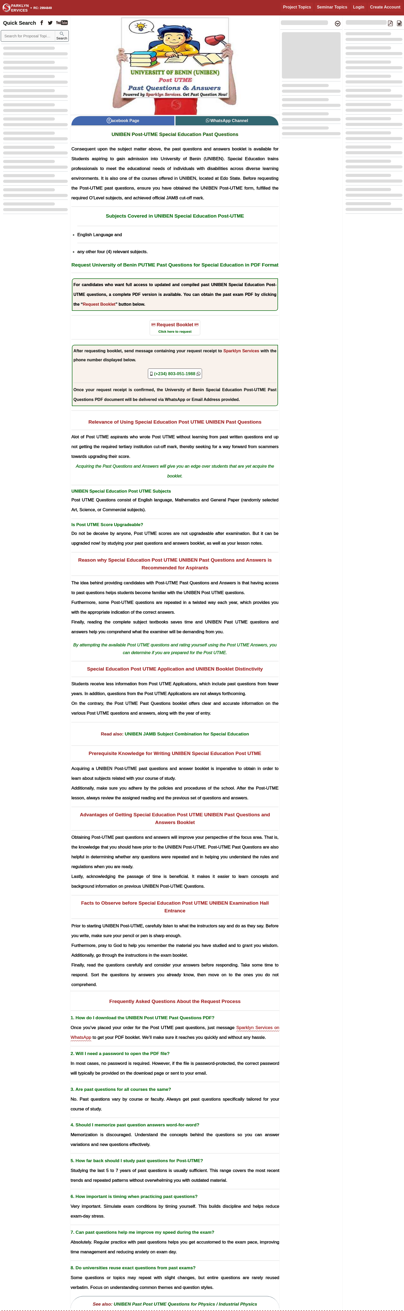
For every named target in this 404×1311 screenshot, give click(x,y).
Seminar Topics (332, 7)
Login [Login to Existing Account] (358, 7)
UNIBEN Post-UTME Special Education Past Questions (175, 134)
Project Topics (297, 7)
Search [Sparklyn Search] (61, 36)
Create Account (385, 7)
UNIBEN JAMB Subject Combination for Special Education (187, 733)
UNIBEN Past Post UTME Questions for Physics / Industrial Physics (185, 1304)
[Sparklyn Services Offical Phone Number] (175, 374)
